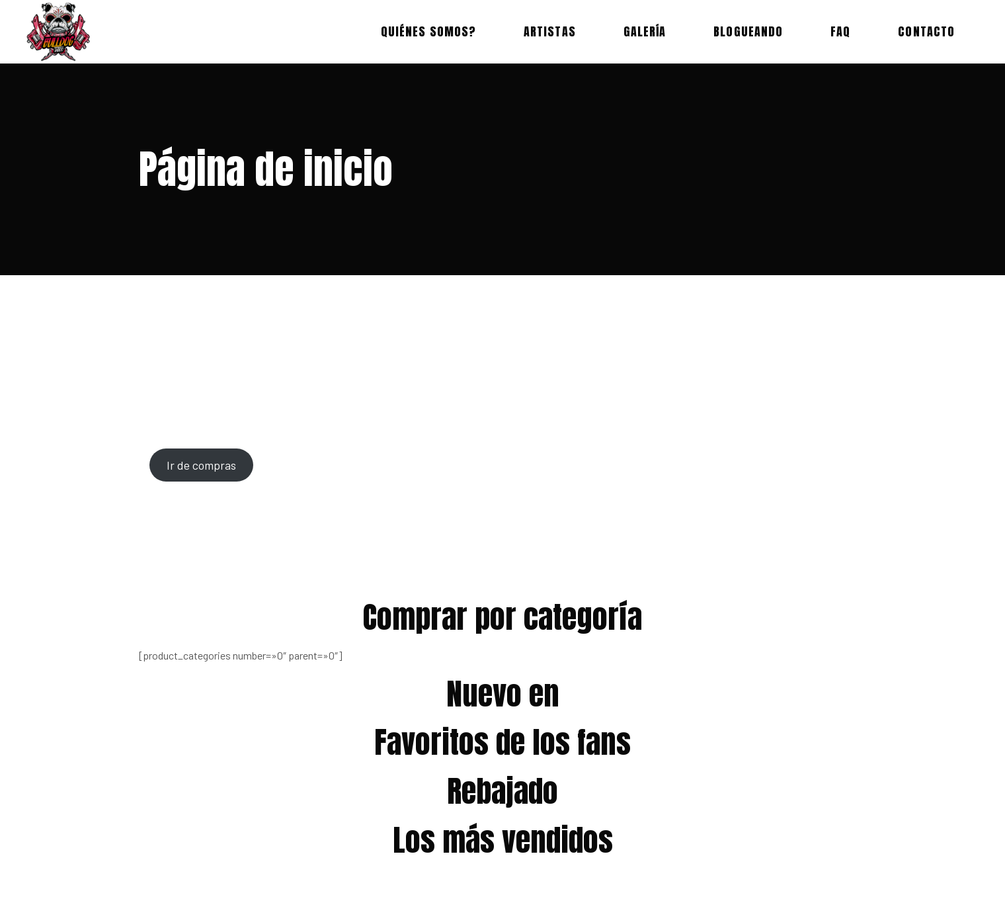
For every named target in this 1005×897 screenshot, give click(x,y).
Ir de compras (201, 465)
